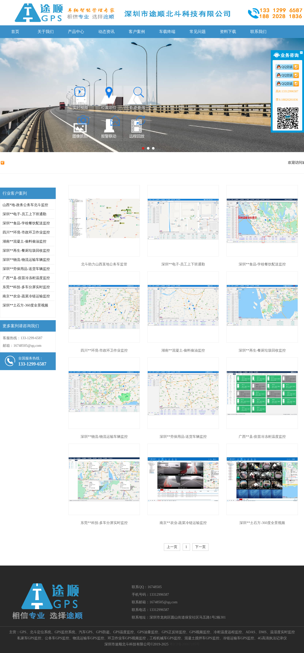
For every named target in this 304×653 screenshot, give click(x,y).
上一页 (172, 547)
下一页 (200, 547)
